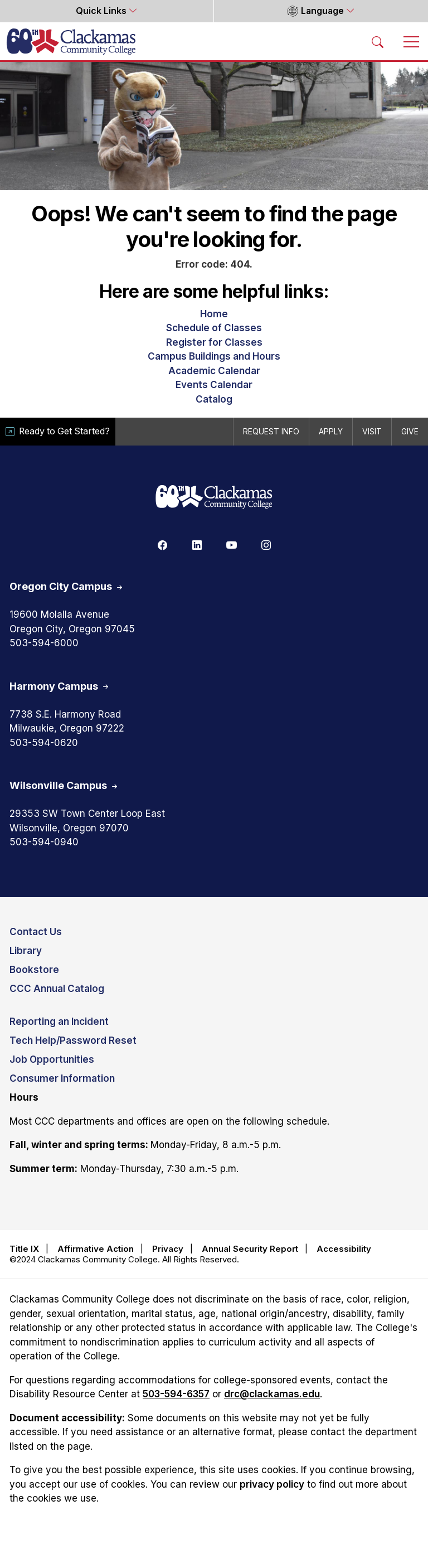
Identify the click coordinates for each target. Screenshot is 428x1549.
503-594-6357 (176, 1394)
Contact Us (35, 931)
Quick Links (102, 11)
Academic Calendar (214, 370)
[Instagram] (266, 544)
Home (214, 314)
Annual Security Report (250, 1248)
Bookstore (34, 969)
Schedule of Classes (214, 327)
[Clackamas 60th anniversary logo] (214, 497)
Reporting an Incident (59, 1021)
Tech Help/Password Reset (73, 1040)
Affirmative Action (95, 1248)
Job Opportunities (51, 1059)
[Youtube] (231, 544)
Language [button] (315, 11)
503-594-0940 (44, 842)
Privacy (167, 1248)
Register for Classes (214, 342)
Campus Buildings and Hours (214, 356)
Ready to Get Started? (58, 431)
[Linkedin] (196, 544)
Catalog (214, 399)
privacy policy (272, 1484)
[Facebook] (162, 544)
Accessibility (344, 1248)
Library (25, 950)
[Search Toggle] (378, 41)
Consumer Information (62, 1078)
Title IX (24, 1248)
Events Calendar (214, 384)
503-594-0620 (43, 742)
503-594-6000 (44, 642)
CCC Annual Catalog (56, 988)
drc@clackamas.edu (272, 1394)
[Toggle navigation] (411, 41)
